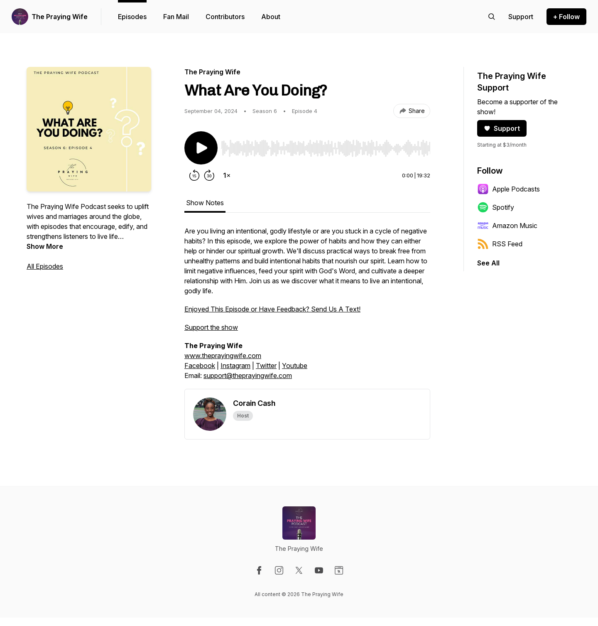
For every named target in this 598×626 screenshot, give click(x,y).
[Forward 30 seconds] (209, 175)
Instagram (235, 365)
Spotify (495, 207)
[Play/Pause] (201, 147)
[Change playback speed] (226, 175)
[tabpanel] (307, 307)
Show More (45, 246)
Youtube (294, 365)
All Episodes (45, 266)
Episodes (132, 16)
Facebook (199, 365)
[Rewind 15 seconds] (194, 175)
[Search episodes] (491, 17)
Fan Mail (176, 16)
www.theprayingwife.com (222, 355)
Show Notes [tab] (205, 203)
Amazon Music (507, 225)
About (270, 16)
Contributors (225, 16)
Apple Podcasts (508, 189)
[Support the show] (520, 17)
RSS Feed (499, 244)
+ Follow (566, 16)
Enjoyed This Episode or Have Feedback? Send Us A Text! (272, 309)
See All (488, 263)
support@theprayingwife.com (247, 375)
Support (502, 128)
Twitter (266, 365)
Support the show (211, 327)
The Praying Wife (60, 16)
